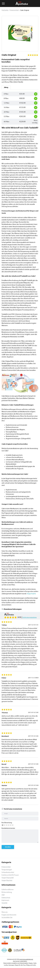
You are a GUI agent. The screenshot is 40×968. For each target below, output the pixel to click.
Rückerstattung (7, 892)
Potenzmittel (6, 867)
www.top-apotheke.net (26, 959)
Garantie (4, 903)
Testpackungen (7, 870)
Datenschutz (6, 898)
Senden (8, 847)
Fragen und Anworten (9, 915)
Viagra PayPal (31, 594)
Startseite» (5, 10)
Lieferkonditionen (8, 889)
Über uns (5, 912)
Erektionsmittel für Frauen (10, 875)
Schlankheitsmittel (8, 872)
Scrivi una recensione (30, 617)
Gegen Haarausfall (8, 878)
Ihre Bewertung (7, 823)
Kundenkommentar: (8, 828)
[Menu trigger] (3, 3)
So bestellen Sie (7, 917)
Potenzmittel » (14, 10)
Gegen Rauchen (7, 880)
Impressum (5, 900)
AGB (3, 895)
